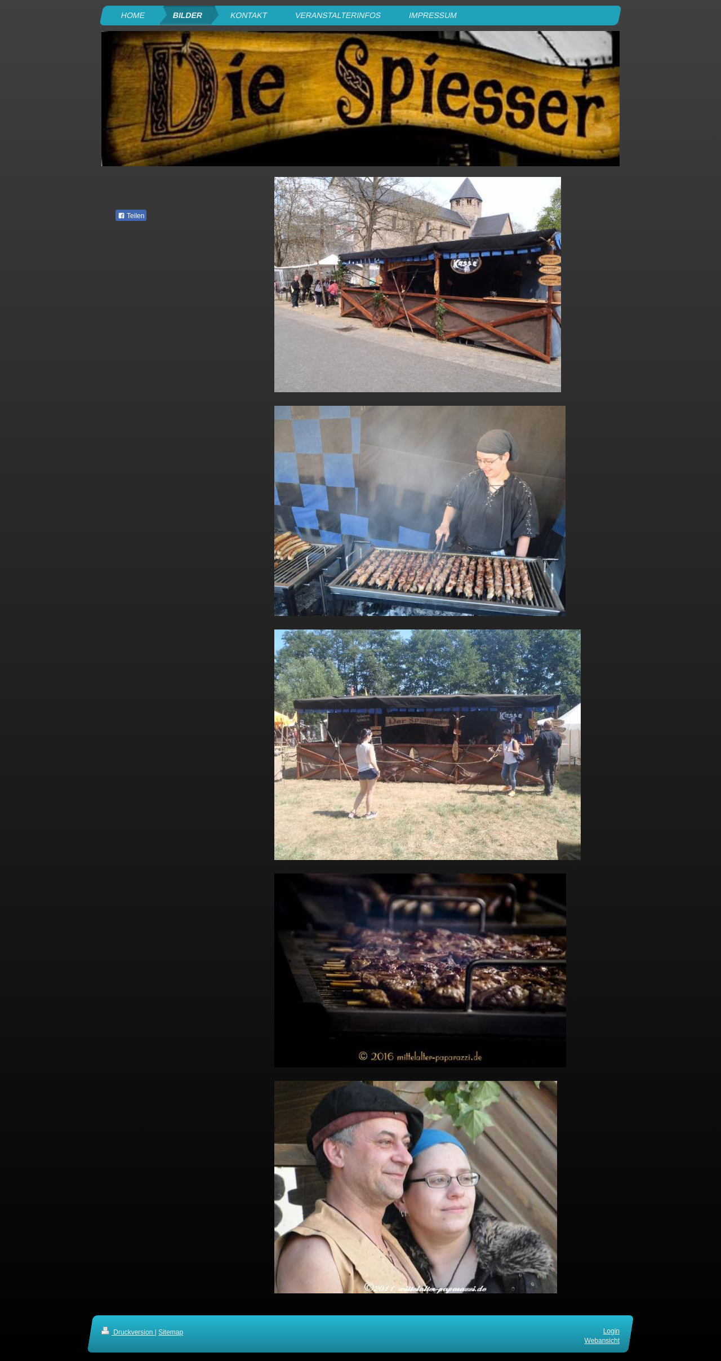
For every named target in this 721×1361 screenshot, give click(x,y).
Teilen (131, 216)
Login (611, 1331)
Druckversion (128, 1332)
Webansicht (602, 1341)
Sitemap (170, 1332)
